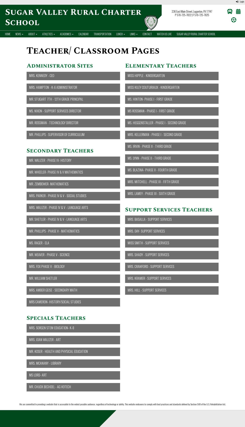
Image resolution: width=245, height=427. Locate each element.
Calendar (83, 34)
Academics (66, 34)
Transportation (102, 34)
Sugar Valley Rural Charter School (196, 34)
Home (7, 34)
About (32, 34)
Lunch (120, 34)
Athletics (48, 34)
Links (134, 34)
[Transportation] (229, 12)
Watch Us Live (164, 34)
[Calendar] (238, 12)
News (19, 34)
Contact (147, 34)
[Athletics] (234, 21)
